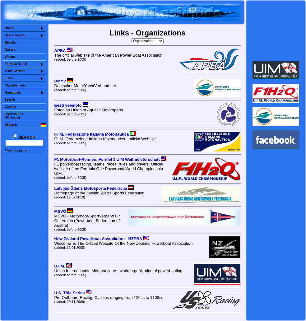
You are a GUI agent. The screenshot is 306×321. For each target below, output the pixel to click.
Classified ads (15, 85)
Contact (10, 107)
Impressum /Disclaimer (14, 115)
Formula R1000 (16, 64)
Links (9, 78)
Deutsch (11, 124)
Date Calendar (15, 35)
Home (9, 28)
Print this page (15, 150)
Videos (10, 56)
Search (10, 99)
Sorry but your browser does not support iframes (276, 30)
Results (10, 42)
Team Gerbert (15, 71)
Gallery (10, 49)
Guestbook (13, 92)
